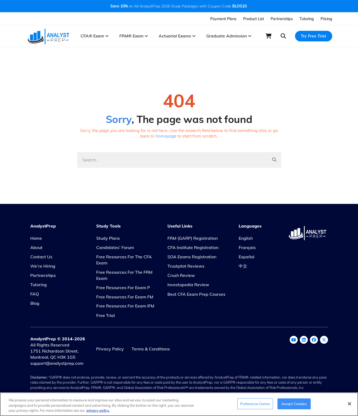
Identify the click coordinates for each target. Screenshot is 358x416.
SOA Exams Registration (191, 258)
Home (36, 239)
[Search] (172, 161)
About (36, 249)
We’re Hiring (42, 267)
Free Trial (105, 317)
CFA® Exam (96, 36)
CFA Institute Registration (192, 249)
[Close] (349, 404)
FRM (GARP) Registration (192, 239)
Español (246, 258)
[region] (179, 404)
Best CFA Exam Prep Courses (196, 295)
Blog (34, 304)
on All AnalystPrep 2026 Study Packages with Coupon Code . (178, 6)
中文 (243, 267)
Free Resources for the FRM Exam (124, 276)
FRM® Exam (134, 36)
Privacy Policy (110, 350)
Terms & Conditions (151, 350)
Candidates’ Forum (115, 249)
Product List (253, 18)
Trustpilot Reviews (185, 267)
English (246, 239)
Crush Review (181, 276)
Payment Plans (223, 18)
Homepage (166, 137)
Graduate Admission (225, 36)
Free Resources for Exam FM (124, 298)
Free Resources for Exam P (123, 288)
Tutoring (307, 18)
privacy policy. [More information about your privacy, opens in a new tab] (97, 410)
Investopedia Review (188, 286)
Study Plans (108, 239)
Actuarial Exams (176, 36)
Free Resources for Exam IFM (125, 307)
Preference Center (255, 403)
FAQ (34, 295)
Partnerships (282, 18)
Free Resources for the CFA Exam (124, 261)
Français (247, 249)
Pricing (326, 18)
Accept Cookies (294, 403)
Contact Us (41, 258)
